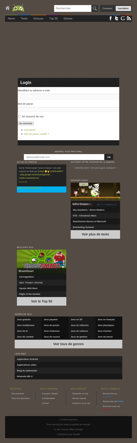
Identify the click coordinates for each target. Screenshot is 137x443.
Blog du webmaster (27, 370)
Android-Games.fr (15, 8)
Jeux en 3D (76, 319)
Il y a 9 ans (23, 182)
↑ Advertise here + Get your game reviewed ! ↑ (95, 168)
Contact (45, 403)
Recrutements (18, 394)
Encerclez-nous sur (111, 407)
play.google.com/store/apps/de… (36, 174)
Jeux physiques (106, 325)
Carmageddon (26, 277)
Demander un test (80, 394)
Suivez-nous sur (113, 401)
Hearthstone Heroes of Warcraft (89, 221)
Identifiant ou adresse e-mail (34, 90)
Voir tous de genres (68, 344)
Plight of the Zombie (29, 294)
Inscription (123, 8)
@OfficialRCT (56, 171)
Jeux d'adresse (52, 331)
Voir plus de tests (95, 234)
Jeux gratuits (24, 319)
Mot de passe (25, 103)
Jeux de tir (22, 331)
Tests (24, 18)
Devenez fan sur (110, 395)
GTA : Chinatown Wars (84, 215)
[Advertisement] (68, 48)
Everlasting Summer (83, 227)
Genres (67, 18)
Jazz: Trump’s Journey (31, 282)
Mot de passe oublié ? (36, 133)
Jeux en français (106, 319)
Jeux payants (51, 319)
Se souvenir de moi (32, 116)
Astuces (38, 18)
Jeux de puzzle (51, 325)
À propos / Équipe (50, 394)
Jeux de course (52, 336)
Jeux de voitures (79, 331)
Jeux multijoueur (26, 325)
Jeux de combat (25, 336)
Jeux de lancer (105, 336)
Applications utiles (27, 365)
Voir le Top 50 (41, 301)
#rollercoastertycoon (29, 178)
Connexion (107, 8)
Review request (79, 398)
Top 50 (53, 18)
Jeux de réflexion (80, 325)
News (11, 18)
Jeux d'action (105, 331)
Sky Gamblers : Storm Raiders (89, 210)
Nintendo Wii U (24, 376)
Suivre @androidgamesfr (29, 188)
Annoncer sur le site (81, 403)
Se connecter (25, 123)
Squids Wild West (28, 288)
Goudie (76, 434)
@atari (41, 171)
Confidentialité (48, 398)
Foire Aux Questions (21, 398)
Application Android (27, 359)
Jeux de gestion (79, 336)
